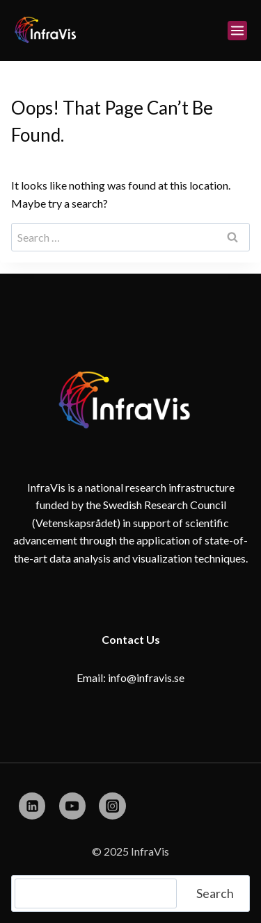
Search (215, 893)
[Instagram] (112, 805)
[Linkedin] (32, 805)
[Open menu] (237, 30)
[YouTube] (72, 805)
